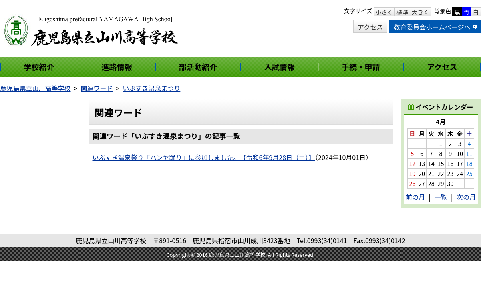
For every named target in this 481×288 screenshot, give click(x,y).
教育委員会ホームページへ (435, 27)
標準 (402, 12)
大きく (420, 12)
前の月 (415, 197)
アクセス (370, 27)
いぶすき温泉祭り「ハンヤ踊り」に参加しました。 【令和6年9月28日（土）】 (204, 157)
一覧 (440, 197)
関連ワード (97, 88)
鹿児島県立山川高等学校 (35, 88)
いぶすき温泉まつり (151, 88)
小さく (384, 12)
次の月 (466, 197)
